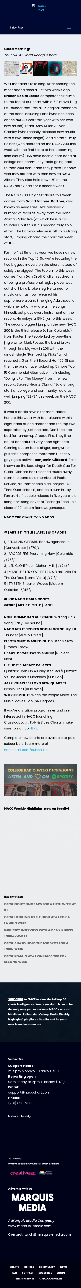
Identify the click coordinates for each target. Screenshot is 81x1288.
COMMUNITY (47, 1267)
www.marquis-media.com (29, 1226)
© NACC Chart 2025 (50, 1278)
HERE (33, 728)
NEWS (63, 1267)
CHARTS (14, 1267)
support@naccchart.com (29, 1092)
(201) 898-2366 (20, 1103)
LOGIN (61, 1272)
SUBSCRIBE (45, 1272)
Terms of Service (24, 1278)
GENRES (29, 1267)
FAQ (14, 1272)
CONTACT (27, 1272)
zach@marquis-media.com (48, 1234)
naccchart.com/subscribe (26, 749)
